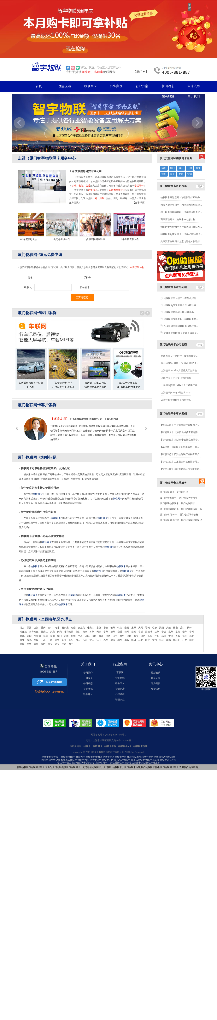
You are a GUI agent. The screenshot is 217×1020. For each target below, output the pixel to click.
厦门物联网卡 (167, 492)
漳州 (163, 174)
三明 (189, 168)
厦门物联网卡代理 (188, 497)
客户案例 (155, 683)
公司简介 (88, 672)
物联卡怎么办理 (168, 759)
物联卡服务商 (152, 759)
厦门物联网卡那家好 (191, 520)
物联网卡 (90, 86)
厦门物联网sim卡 (168, 514)
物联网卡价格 (146, 757)
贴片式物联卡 (123, 759)
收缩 (189, 6)
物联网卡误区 (64, 762)
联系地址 (88, 694)
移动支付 (120, 683)
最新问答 (155, 678)
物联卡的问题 (109, 759)
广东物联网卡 (100, 762)
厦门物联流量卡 (168, 497)
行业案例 (116, 86)
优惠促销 (64, 86)
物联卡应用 (133, 757)
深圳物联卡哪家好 (150, 762)
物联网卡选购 (161, 757)
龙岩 (181, 174)
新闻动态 (168, 86)
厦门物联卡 (182, 492)
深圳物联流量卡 (133, 762)
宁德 (189, 174)
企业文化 (88, 689)
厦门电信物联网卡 (169, 509)
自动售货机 (54, 759)
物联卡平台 (120, 757)
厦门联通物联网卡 (169, 503)
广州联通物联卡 (116, 762)
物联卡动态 (108, 757)
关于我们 (193, 96)
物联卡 (64, 757)
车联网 (119, 672)
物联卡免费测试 (94, 757)
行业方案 (142, 86)
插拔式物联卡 (138, 759)
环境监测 (120, 694)
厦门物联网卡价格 (189, 514)
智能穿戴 (120, 678)
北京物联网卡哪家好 (82, 762)
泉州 (198, 168)
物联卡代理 (83, 759)
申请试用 (193, 86)
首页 (39, 86)
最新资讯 (155, 672)
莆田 (181, 168)
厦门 (172, 168)
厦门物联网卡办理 (169, 520)
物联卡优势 (95, 759)
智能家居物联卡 (69, 759)
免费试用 (155, 689)
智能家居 (120, 688)
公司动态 (88, 683)
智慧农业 (120, 699)
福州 (163, 168)
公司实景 (88, 678)
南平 (172, 174)
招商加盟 (168, 96)
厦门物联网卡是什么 (191, 509)
